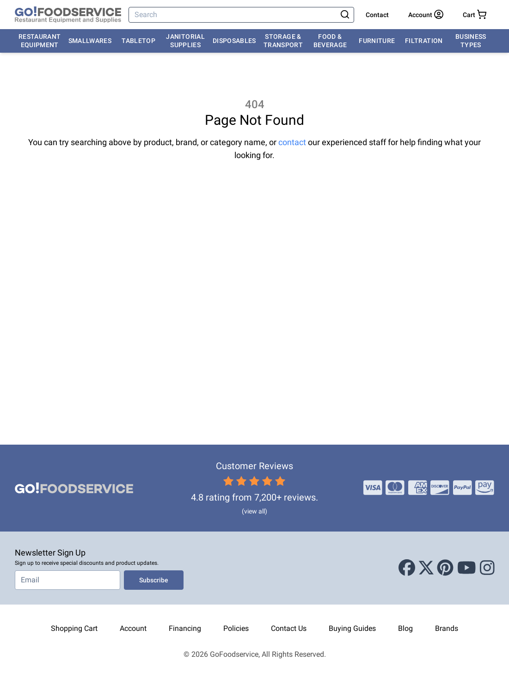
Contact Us (289, 628)
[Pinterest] (445, 568)
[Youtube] (466, 568)
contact (292, 142)
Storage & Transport (283, 41)
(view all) (254, 511)
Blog (405, 628)
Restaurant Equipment (39, 41)
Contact (377, 14)
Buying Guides (352, 628)
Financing (185, 628)
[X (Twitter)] (426, 568)
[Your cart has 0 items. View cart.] (474, 15)
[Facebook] (407, 568)
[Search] (233, 14)
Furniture (377, 40)
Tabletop (138, 40)
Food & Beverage (330, 41)
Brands (446, 628)
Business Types (470, 41)
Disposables (234, 40)
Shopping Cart (74, 628)
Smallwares (90, 40)
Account (133, 628)
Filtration (424, 40)
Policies (236, 628)
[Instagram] (487, 568)
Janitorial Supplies (185, 41)
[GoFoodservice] (68, 14)
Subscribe (153, 580)
